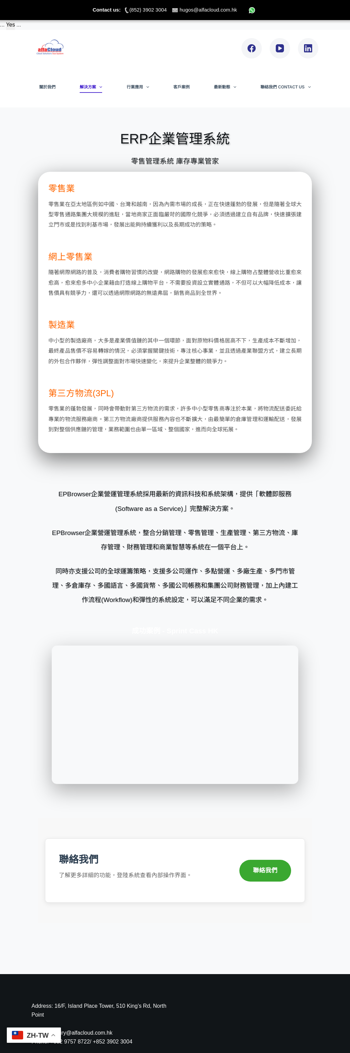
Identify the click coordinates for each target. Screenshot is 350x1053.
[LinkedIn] (308, 48)
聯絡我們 (265, 870)
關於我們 (47, 87)
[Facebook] (251, 48)
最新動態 (226, 87)
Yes (10, 25)
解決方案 (92, 87)
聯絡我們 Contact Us (287, 87)
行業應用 (139, 87)
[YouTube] (280, 48)
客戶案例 (181, 87)
